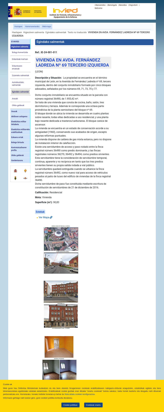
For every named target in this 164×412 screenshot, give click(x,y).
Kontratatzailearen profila (18, 148)
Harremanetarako (32, 26)
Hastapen (19, 26)
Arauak (15, 99)
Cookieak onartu (93, 405)
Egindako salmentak (56, 32)
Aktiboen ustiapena (19, 116)
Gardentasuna (17, 160)
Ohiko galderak (18, 105)
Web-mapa (46, 26)
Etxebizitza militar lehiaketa (18, 123)
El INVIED (15, 42)
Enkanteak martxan (20, 59)
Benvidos (123, 5)
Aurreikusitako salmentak (18, 83)
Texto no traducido (77, 32)
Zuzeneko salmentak (20, 75)
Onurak (14, 111)
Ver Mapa (45, 217)
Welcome (98, 8)
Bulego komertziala (20, 52)
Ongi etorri (133, 5)
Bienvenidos (101, 5)
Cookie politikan (70, 405)
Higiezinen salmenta (33, 32)
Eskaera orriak (17, 137)
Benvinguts (112, 5)
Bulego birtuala (17, 142)
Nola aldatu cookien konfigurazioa (79, 394)
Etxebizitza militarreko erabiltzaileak (20, 130)
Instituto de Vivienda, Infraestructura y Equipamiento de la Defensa (65, 13)
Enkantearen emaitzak (17, 67)
